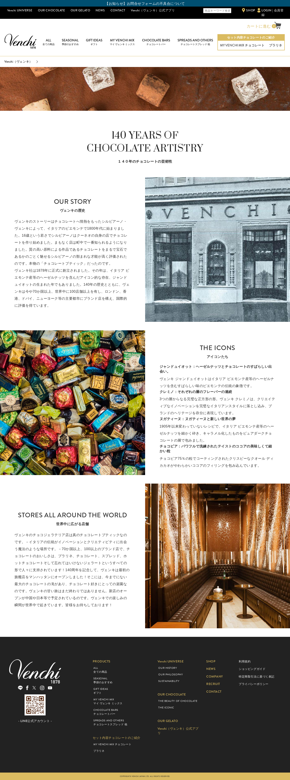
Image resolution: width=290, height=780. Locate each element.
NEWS (100, 10)
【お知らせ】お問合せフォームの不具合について (145, 3)
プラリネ (275, 45)
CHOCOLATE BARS (156, 42)
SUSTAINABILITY (168, 681)
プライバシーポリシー (254, 684)
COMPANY (214, 676)
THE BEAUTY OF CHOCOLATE (177, 701)
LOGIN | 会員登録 (272, 12)
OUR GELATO (80, 10)
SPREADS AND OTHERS (195, 42)
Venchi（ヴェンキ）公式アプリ (153, 10)
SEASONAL (70, 42)
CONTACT (117, 10)
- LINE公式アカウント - (35, 721)
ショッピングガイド (252, 669)
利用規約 (245, 661)
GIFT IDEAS (94, 42)
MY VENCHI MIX (122, 42)
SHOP (250, 10)
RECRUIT (213, 684)
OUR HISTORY (167, 668)
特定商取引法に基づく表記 (256, 676)
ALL (49, 42)
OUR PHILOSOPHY (170, 674)
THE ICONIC (166, 708)
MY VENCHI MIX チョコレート (242, 45)
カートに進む (258, 26)
